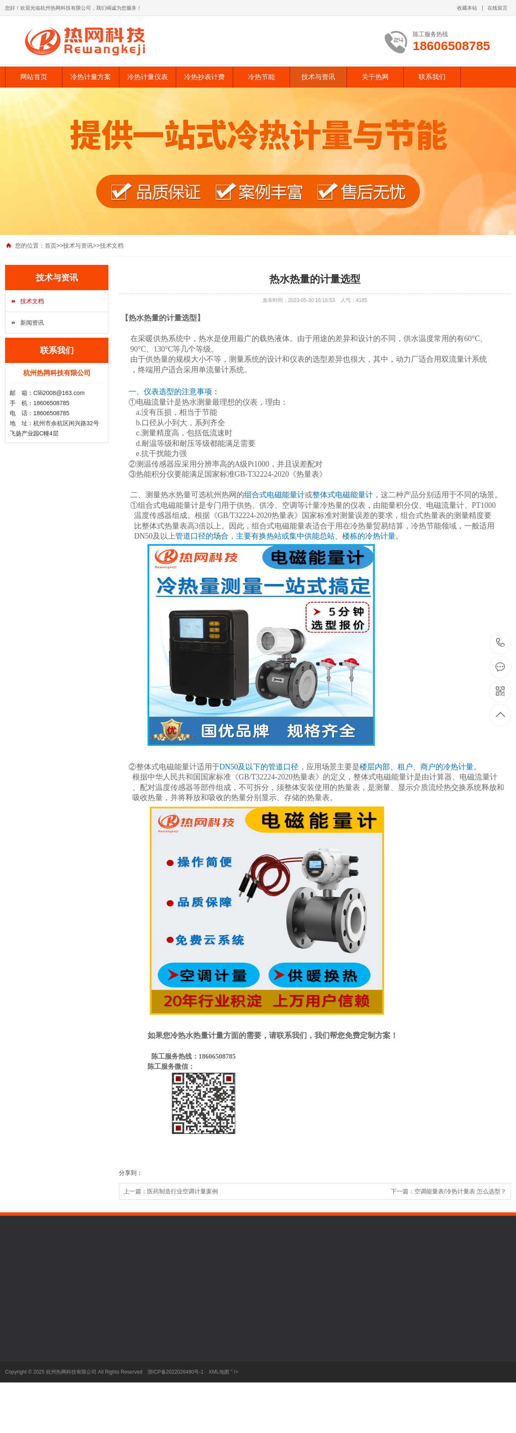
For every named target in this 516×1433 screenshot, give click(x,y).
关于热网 (375, 76)
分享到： (130, 1172)
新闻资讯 (32, 322)
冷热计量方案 (90, 76)
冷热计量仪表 (147, 76)
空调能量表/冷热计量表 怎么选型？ (460, 1191)
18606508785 (500, 643)
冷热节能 (261, 76)
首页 (50, 245)
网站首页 (33, 76)
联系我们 (432, 76)
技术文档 (112, 245)
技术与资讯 (318, 76)
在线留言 (497, 8)
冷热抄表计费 (204, 76)
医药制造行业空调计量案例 (182, 1191)
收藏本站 (467, 8)
